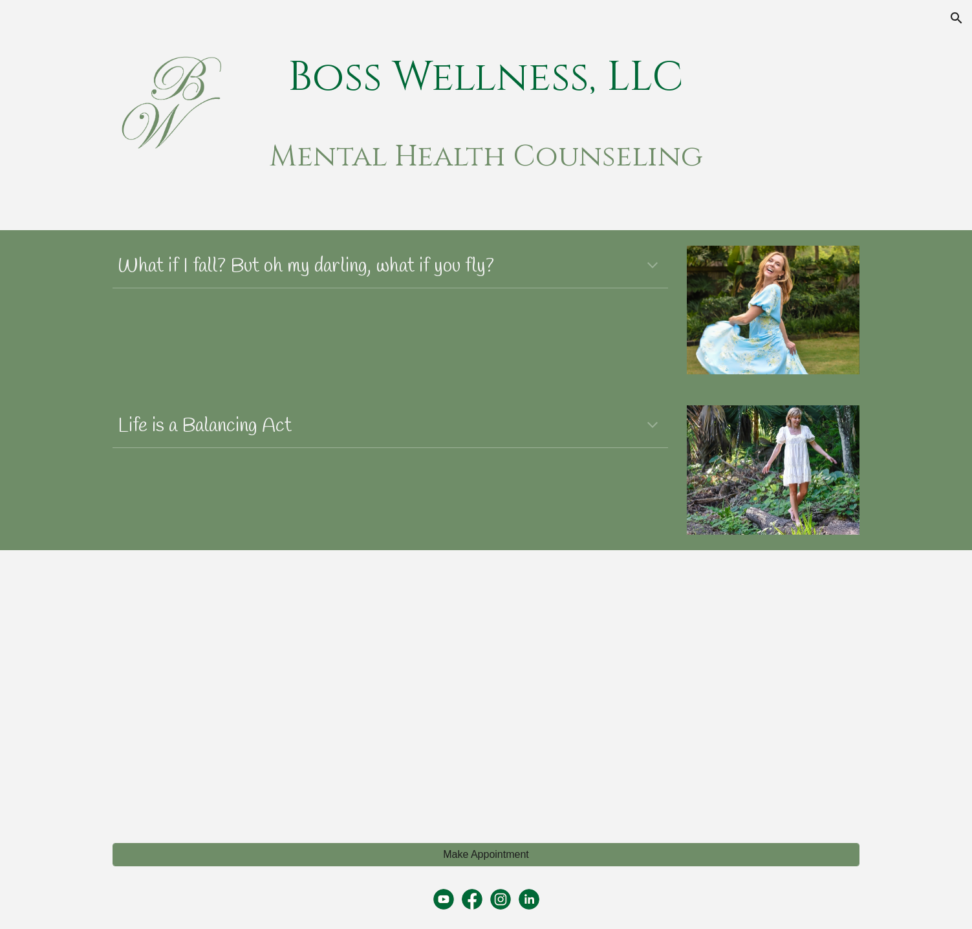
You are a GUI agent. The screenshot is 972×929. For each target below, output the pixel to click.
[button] (956, 18)
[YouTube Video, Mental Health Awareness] (294, 689)
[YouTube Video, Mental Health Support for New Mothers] (677, 689)
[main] (486, 78)
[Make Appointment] (485, 854)
